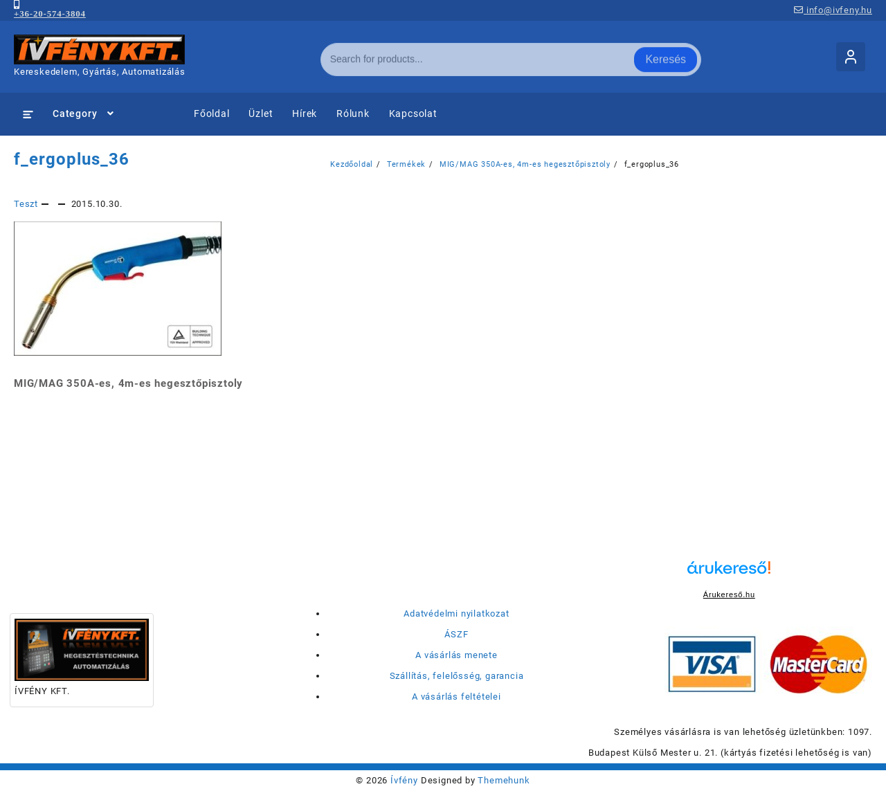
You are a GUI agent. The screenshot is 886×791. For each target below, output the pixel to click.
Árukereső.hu (729, 594)
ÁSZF (456, 634)
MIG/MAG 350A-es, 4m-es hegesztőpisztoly (128, 383)
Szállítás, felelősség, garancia (457, 676)
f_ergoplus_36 (71, 159)
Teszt (26, 204)
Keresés (665, 56)
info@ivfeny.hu (833, 10)
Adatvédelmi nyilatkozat (456, 613)
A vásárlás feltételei (456, 696)
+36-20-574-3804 (50, 13)
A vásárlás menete (456, 655)
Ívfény (404, 780)
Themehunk (504, 780)
